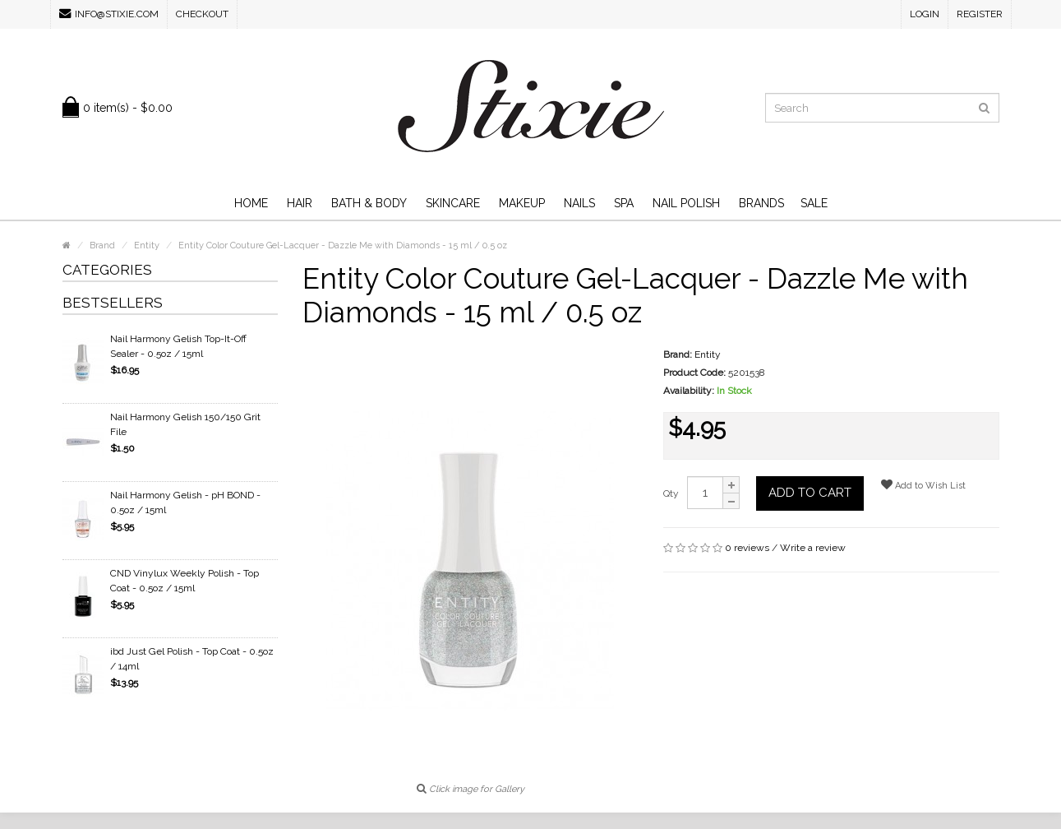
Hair (299, 203)
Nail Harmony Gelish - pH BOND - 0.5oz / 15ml (185, 502)
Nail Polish (686, 203)
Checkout (202, 14)
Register (980, 14)
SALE (814, 203)
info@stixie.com (109, 13)
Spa (624, 203)
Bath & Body (369, 203)
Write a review (813, 547)
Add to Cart (809, 492)
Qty (671, 493)
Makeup (522, 203)
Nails (579, 203)
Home (251, 203)
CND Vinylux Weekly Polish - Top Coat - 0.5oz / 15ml (184, 580)
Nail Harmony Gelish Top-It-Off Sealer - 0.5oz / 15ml (178, 346)
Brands (761, 203)
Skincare (453, 203)
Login (924, 14)
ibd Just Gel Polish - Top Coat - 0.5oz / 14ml (192, 659)
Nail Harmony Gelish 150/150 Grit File (185, 424)
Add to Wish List (923, 485)
